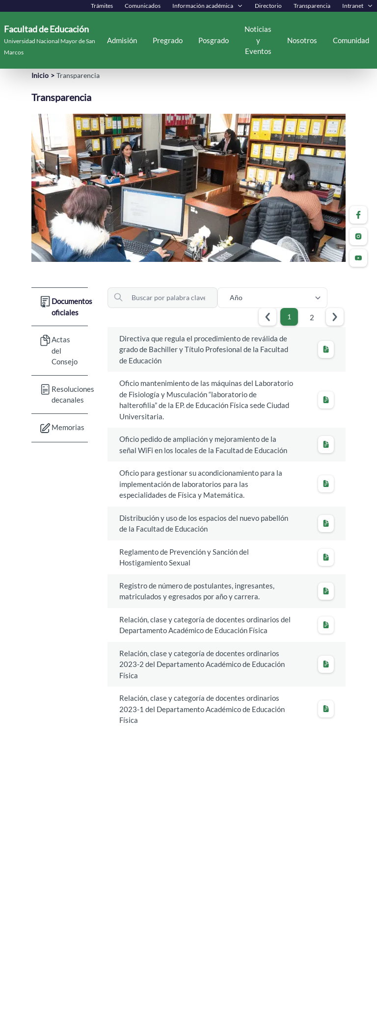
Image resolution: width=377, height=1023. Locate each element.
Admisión (122, 40)
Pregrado (168, 40)
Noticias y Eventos (257, 40)
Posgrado (213, 40)
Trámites (102, 5)
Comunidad (351, 40)
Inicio (40, 75)
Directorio (268, 5)
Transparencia (312, 5)
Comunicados (143, 5)
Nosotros (302, 40)
